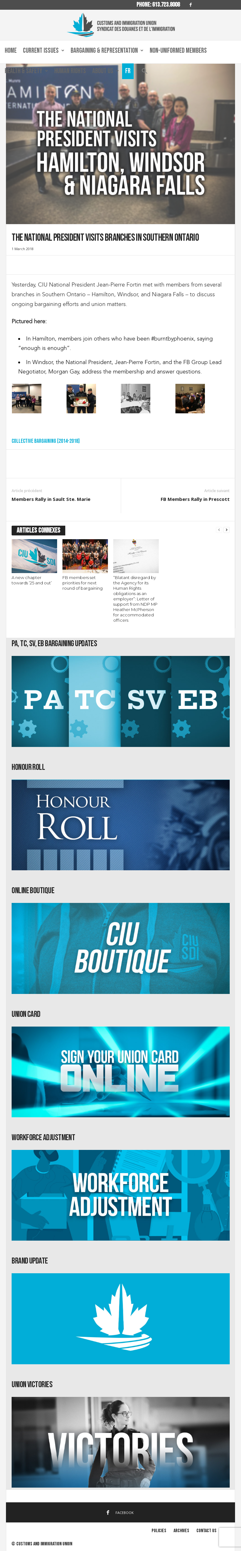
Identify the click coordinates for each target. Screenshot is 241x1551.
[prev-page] (219, 530)
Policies (159, 1531)
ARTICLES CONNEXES (38, 530)
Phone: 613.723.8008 (158, 4)
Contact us (206, 1531)
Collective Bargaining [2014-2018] (46, 441)
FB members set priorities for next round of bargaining (82, 583)
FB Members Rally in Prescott (195, 499)
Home (11, 50)
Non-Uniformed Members (178, 50)
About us (105, 71)
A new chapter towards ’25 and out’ (32, 580)
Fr (128, 71)
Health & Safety (26, 71)
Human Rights (70, 71)
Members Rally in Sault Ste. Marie (51, 499)
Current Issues (43, 51)
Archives (181, 1531)
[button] (144, 72)
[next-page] (226, 530)
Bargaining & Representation (107, 51)
